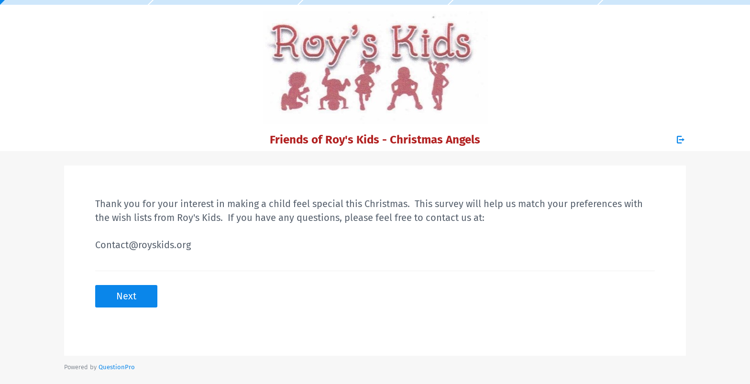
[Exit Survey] (680, 139)
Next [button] (126, 296)
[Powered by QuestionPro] (117, 367)
